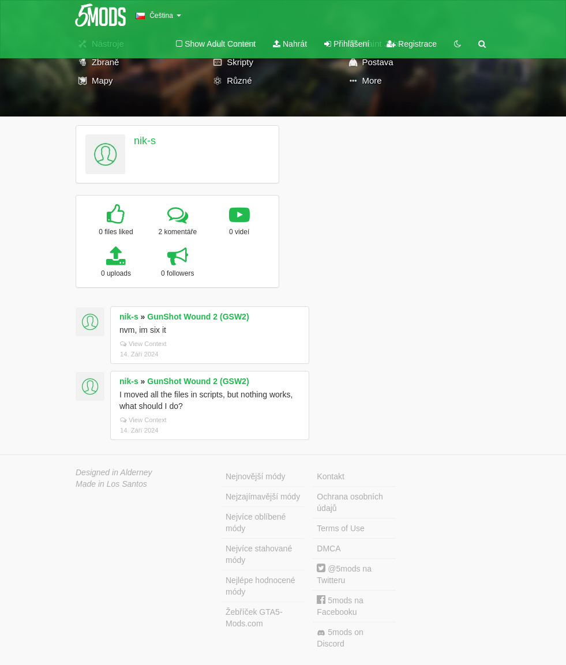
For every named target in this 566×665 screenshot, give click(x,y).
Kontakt (330, 476)
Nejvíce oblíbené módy (256, 522)
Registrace (412, 43)
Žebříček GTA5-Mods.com (254, 617)
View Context (143, 343)
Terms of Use (340, 528)
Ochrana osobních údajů (350, 502)
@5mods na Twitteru (344, 574)
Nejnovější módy (256, 476)
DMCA (328, 548)
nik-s (145, 140)
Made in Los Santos (111, 484)
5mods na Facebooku (340, 606)
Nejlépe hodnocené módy (260, 586)
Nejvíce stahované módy (259, 554)
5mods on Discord (340, 638)
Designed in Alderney (114, 472)
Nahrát (290, 43)
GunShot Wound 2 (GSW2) (198, 316)
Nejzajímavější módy (263, 496)
